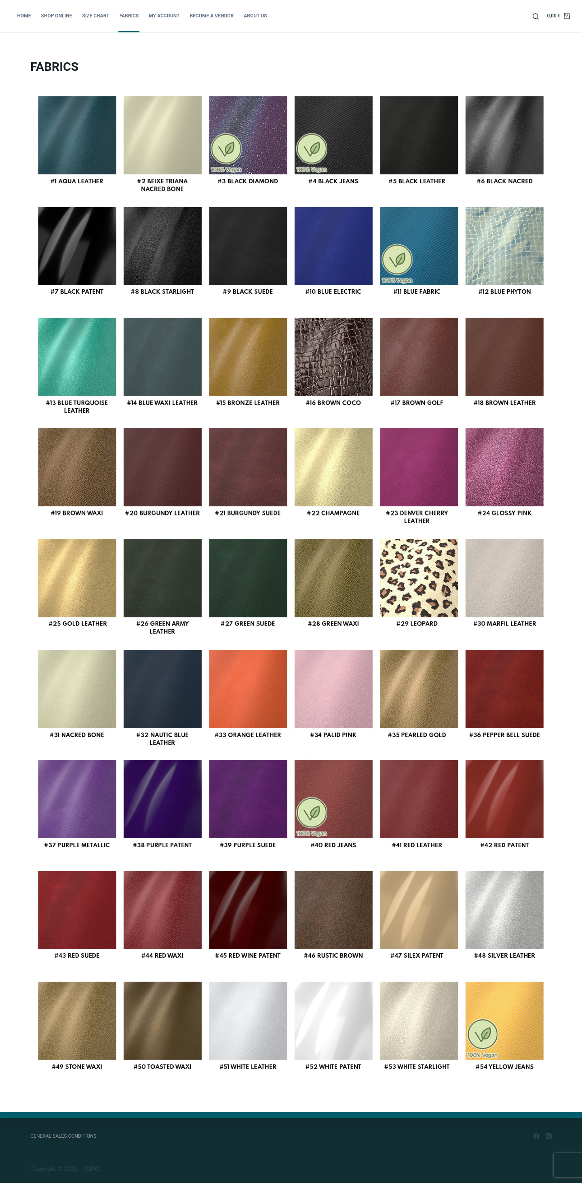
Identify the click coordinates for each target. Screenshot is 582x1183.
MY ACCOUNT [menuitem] (164, 16)
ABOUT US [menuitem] (255, 16)
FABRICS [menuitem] (129, 16)
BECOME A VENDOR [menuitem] (212, 16)
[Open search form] (536, 16)
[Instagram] (549, 1136)
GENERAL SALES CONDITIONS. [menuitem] (64, 1136)
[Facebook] (537, 1136)
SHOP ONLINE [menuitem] (56, 16)
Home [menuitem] (24, 16)
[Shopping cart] (558, 16)
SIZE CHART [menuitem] (95, 16)
